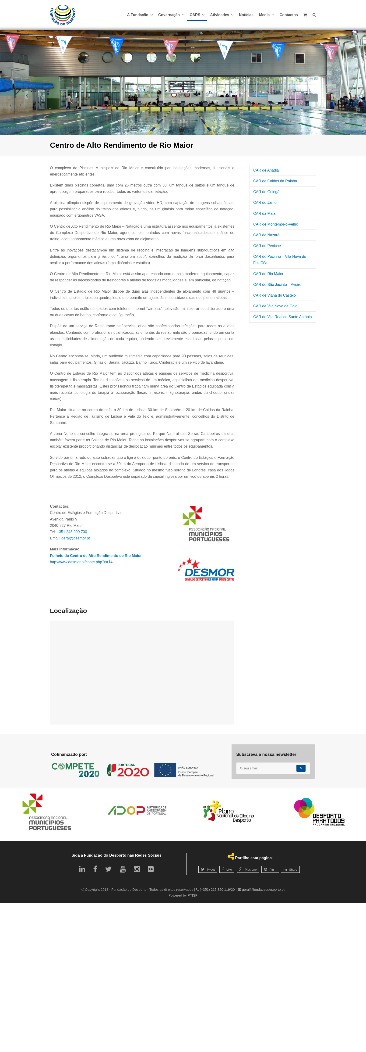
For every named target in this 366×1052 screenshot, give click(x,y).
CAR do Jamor (265, 203)
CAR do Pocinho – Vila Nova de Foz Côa (279, 260)
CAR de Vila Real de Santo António (282, 317)
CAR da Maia (264, 213)
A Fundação (139, 15)
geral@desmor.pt (75, 538)
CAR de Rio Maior (268, 274)
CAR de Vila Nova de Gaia (275, 306)
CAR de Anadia (266, 170)
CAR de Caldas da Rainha (275, 181)
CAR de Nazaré (266, 235)
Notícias (246, 15)
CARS (197, 15)
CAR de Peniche (267, 246)
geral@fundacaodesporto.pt (263, 889)
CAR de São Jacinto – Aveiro (277, 285)
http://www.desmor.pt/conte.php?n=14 (81, 562)
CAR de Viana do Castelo (274, 295)
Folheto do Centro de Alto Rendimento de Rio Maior (96, 556)
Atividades (221, 15)
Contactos (289, 15)
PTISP (193, 895)
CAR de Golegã (266, 192)
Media (266, 15)
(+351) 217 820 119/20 (217, 889)
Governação (171, 15)
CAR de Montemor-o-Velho (275, 224)
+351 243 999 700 (72, 532)
